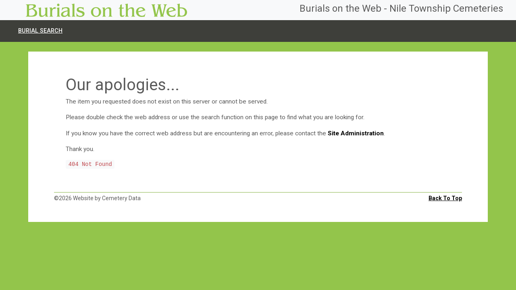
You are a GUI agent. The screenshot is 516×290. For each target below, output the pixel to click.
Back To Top (445, 198)
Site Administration (356, 133)
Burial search (40, 30)
